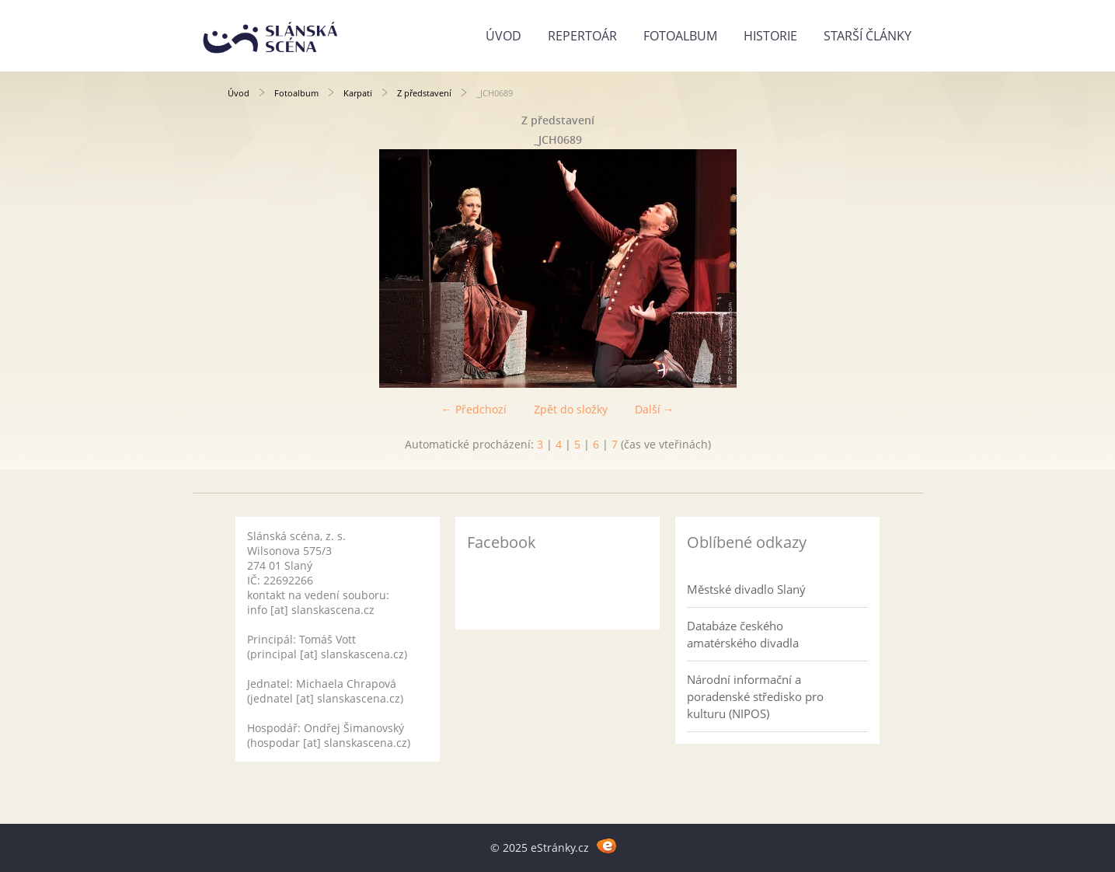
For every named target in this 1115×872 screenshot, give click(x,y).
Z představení (424, 93)
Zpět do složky (571, 409)
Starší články (867, 35)
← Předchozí (474, 409)
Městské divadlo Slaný (746, 589)
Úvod (503, 35)
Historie (770, 35)
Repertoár (582, 35)
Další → (654, 409)
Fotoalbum (680, 35)
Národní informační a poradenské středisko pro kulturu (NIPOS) (755, 696)
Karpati (357, 93)
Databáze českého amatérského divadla (743, 634)
